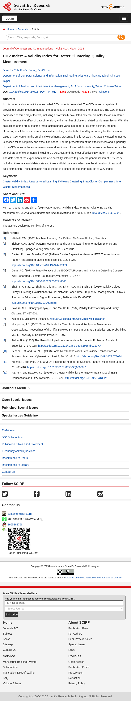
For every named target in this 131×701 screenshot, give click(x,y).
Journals (23, 29)
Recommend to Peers (15, 457)
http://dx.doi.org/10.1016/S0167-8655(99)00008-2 (56, 367)
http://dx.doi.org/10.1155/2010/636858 (34, 302)
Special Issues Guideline (20, 415)
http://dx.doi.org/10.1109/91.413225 (86, 377)
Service (9, 656)
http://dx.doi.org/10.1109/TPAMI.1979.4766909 (39, 265)
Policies (74, 656)
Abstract (9, 99)
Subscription (10, 667)
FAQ (5, 678)
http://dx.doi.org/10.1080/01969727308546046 (38, 281)
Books (6, 639)
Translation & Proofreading (19, 672)
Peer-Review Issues (80, 639)
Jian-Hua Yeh (11, 70)
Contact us (8, 471)
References (11, 232)
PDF (42, 91)
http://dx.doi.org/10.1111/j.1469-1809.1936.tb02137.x (69, 345)
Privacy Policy (76, 683)
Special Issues (77, 644)
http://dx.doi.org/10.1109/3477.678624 (99, 356)
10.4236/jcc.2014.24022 (23, 91)
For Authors (75, 633)
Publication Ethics (79, 667)
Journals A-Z (10, 628)
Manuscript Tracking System (19, 661)
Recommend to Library (15, 464)
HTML (52, 91)
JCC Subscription (12, 437)
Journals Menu (16, 388)
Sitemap (8, 644)
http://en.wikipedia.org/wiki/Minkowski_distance (77, 318)
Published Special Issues (20, 407)
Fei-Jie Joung (28, 70)
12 (5, 372)
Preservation (75, 672)
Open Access (76, 661)
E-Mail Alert (9, 430)
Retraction (74, 678)
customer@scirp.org (20, 513)
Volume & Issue (12, 683)
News (71, 649)
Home (10, 29)
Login (10, 18)
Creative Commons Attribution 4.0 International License (94, 577)
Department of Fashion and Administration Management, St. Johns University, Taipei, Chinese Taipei (62, 86)
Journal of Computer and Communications (28, 48)
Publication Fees (78, 628)
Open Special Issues (17, 399)
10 (5, 351)
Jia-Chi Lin (44, 70)
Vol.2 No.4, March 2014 (70, 48)
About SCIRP (79, 622)
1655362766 (15, 524)
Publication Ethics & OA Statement (22, 444)
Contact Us (9, 649)
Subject (7, 633)
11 (5, 361)
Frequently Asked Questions (18, 451)
